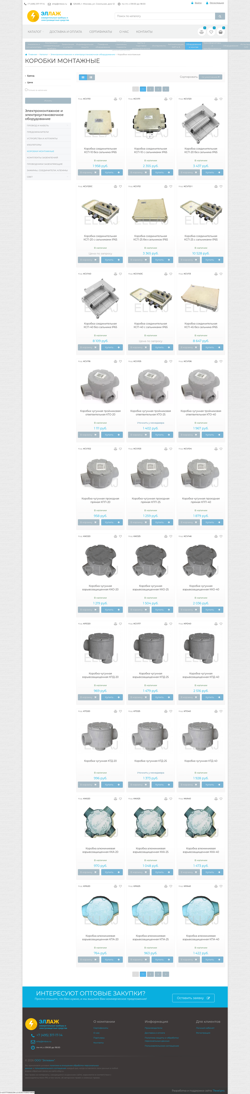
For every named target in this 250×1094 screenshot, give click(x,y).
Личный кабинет (205, 1028)
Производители (153, 1028)
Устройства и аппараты (42, 138)
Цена (29, 82)
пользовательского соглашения (50, 1068)
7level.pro (218, 1090)
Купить (112, 172)
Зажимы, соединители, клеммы (47, 170)
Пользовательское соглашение (162, 1045)
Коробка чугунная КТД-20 (100, 760)
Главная (31, 54)
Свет (30, 176)
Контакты (144, 31)
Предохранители (38, 132)
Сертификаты (100, 31)
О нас (124, 31)
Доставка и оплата (66, 31)
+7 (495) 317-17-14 (36, 3)
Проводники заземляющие (45, 164)
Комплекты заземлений (42, 157)
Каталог (34, 31)
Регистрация (215, 2)
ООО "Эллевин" (44, 1060)
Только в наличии (36, 90)
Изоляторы (34, 144)
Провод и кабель (38, 125)
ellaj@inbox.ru (59, 3)
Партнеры (99, 1037)
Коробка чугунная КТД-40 (200, 760)
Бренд (30, 75)
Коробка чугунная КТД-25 (150, 760)
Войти (196, 2)
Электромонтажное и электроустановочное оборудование (83, 54)
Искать (48, 100)
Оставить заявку (193, 998)
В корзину (88, 172)
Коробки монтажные (40, 151)
